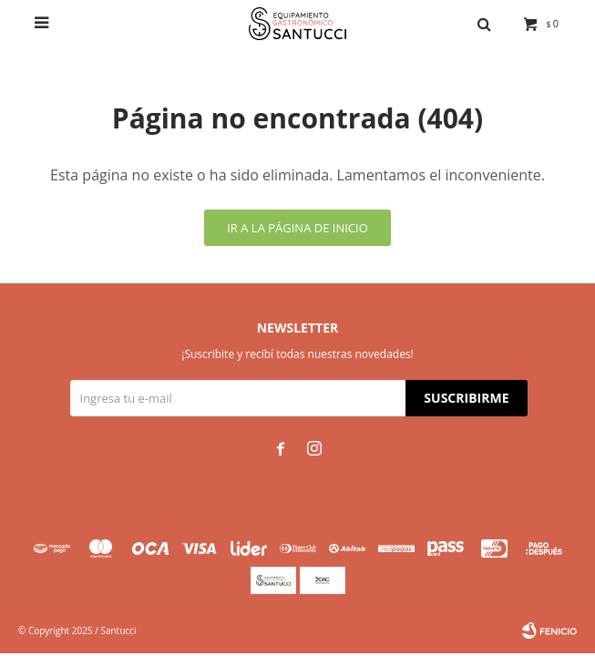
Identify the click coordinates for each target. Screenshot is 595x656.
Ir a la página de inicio (297, 228)
